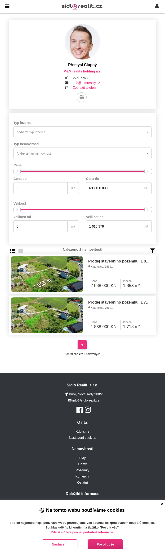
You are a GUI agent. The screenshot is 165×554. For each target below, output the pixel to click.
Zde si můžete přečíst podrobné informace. (82, 532)
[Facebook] (79, 410)
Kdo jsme (82, 431)
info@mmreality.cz (86, 83)
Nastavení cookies (82, 438)
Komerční (83, 476)
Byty (82, 458)
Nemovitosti (83, 449)
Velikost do (94, 217)
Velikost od (22, 217)
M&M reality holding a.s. (82, 71)
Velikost (19, 203)
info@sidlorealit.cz (85, 400)
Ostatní (82, 482)
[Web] (82, 97)
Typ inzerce (22, 123)
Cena (17, 165)
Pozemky (82, 470)
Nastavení (59, 544)
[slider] (17, 171)
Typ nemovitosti (26, 144)
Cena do (92, 179)
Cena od (20, 179)
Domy (82, 464)
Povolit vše (105, 544)
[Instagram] (88, 410)
